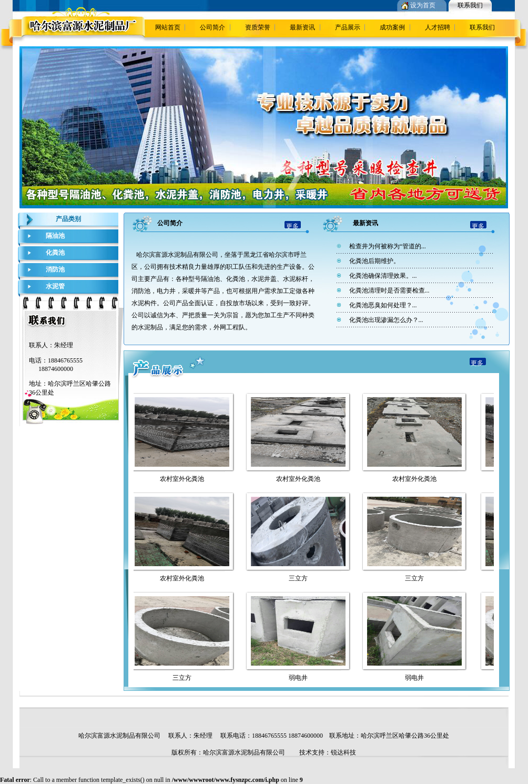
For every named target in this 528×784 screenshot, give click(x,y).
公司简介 (212, 27)
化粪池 (55, 252)
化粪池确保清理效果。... (383, 275)
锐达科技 (343, 752)
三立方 (300, 578)
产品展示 (347, 27)
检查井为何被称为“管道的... (387, 246)
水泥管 (55, 286)
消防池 (55, 269)
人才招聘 (437, 27)
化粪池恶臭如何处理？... (383, 305)
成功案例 (392, 27)
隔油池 (55, 235)
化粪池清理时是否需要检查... (389, 290)
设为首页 (422, 5)
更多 (292, 226)
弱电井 (300, 677)
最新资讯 (302, 27)
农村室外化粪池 (184, 479)
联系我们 (470, 5)
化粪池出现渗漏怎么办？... (386, 320)
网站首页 (167, 27)
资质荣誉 (257, 27)
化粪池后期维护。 (374, 261)
